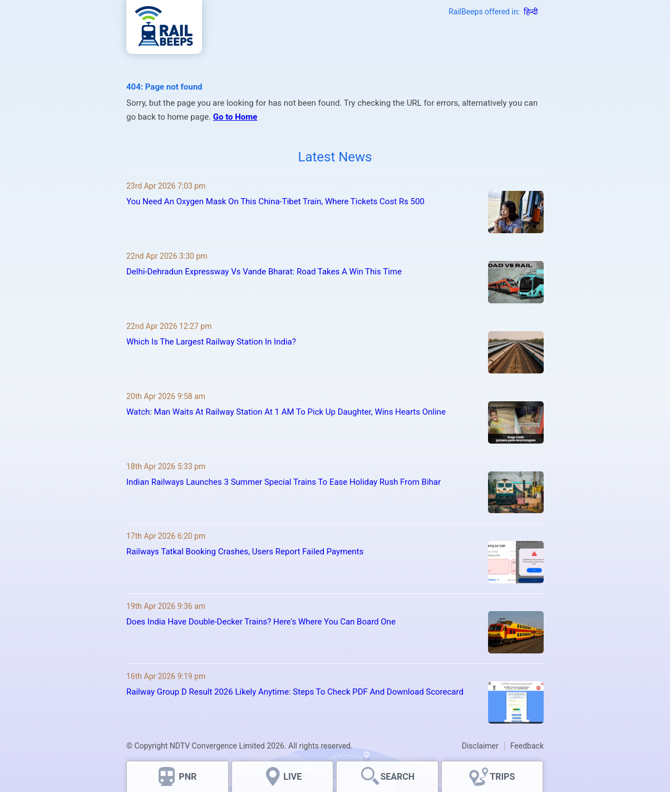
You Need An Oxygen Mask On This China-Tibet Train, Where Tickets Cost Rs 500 (275, 201)
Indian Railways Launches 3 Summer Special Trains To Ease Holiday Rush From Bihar (283, 482)
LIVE (292, 776)
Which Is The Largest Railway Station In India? (211, 342)
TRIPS (502, 776)
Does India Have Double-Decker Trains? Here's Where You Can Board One (261, 622)
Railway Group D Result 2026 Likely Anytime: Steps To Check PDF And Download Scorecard (295, 692)
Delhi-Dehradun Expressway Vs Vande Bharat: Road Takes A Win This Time (264, 272)
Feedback (527, 745)
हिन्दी (531, 11)
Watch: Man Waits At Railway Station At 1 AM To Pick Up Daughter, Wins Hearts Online (286, 412)
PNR (187, 776)
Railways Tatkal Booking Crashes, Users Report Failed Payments (244, 552)
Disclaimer (480, 745)
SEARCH (397, 776)
